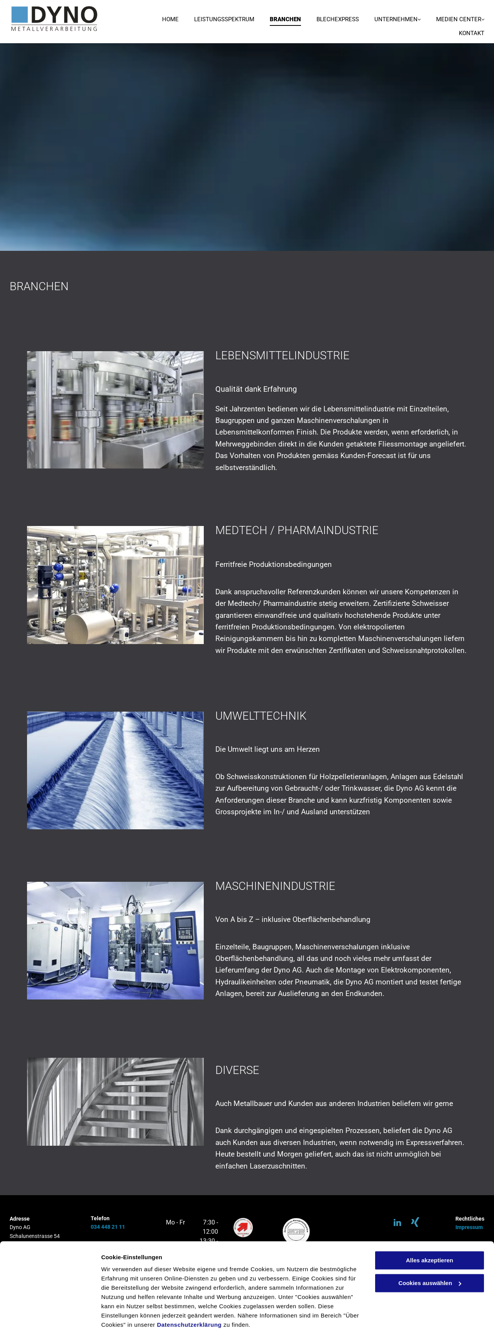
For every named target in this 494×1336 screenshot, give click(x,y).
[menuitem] (163, 20)
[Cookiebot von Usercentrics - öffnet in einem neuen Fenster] (50, 1321)
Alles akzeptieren (429, 1235)
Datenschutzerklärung (189, 1299)
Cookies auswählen (128, 1320)
